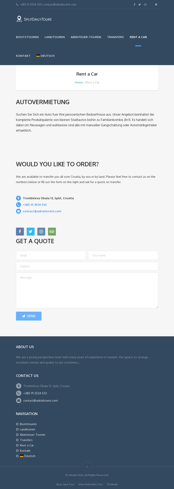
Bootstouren (27, 37)
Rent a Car (138, 37)
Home (79, 82)
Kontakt (23, 56)
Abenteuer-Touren (86, 37)
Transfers (115, 37)
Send (29, 316)
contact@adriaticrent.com (40, 400)
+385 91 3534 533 (35, 393)
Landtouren (55, 37)
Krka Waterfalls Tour (90, 484)
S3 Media (112, 484)
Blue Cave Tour (65, 484)
